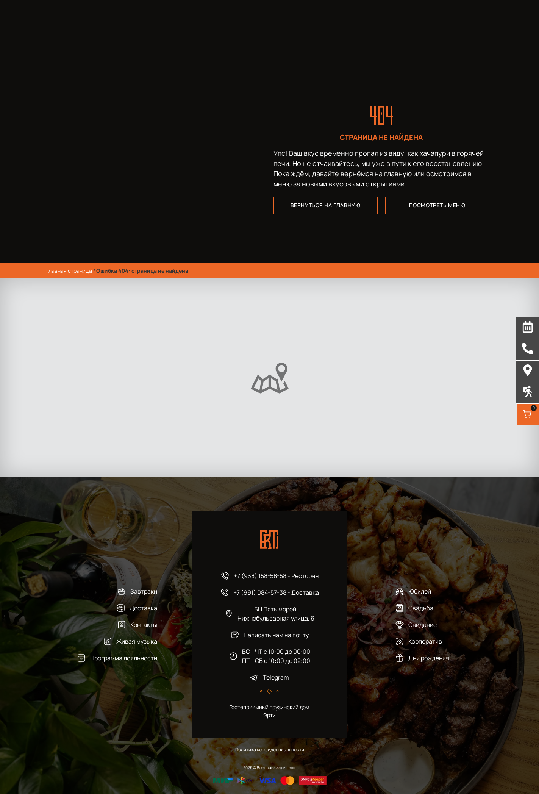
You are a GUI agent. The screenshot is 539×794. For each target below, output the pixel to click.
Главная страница (69, 270)
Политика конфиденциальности (269, 749)
